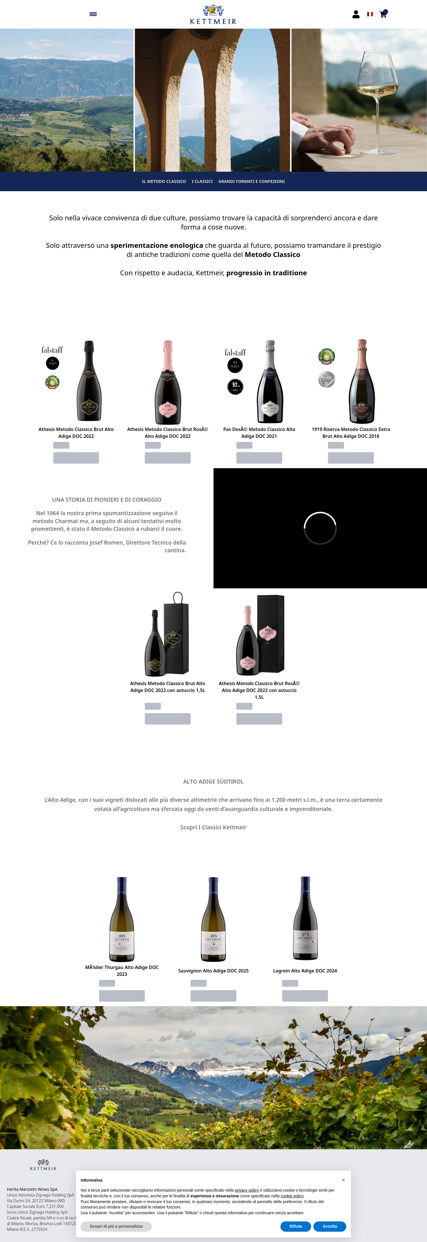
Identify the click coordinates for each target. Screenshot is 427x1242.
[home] (213, 14)
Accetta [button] (330, 1226)
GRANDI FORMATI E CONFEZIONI (251, 181)
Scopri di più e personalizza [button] (116, 1226)
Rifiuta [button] (296, 1226)
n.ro (60, 1218)
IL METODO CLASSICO (164, 181)
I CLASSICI (202, 181)
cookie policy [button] (292, 1196)
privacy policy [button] (247, 1190)
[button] (343, 1179)
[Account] (356, 14)
